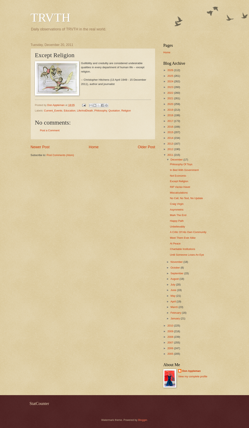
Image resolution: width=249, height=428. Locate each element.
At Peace (175, 243)
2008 (170, 336)
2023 (170, 87)
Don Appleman (191, 370)
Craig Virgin (177, 203)
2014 (170, 137)
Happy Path (177, 220)
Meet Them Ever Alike (183, 237)
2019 (170, 109)
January (176, 318)
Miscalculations (179, 192)
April (173, 301)
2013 (170, 143)
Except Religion (179, 181)
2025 (170, 75)
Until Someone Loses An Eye (187, 254)
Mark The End (178, 215)
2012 (170, 149)
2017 (170, 121)
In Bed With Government (184, 170)
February (176, 312)
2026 (170, 70)
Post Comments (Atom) (60, 155)
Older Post (146, 147)
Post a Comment (50, 130)
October (176, 267)
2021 (170, 98)
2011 (170, 154)
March (175, 307)
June (174, 290)
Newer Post (40, 147)
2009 (170, 331)
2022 (170, 92)
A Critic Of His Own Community (188, 232)
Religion (126, 110)
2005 (170, 353)
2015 (170, 132)
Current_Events (53, 110)
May (173, 295)
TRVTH (50, 17)
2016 (170, 126)
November (177, 261)
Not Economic (178, 175)
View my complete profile (192, 376)
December (177, 159)
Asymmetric (177, 209)
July (173, 284)
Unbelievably (177, 226)
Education (69, 110)
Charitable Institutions (182, 249)
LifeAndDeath (85, 110)
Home (93, 147)
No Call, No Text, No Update (186, 198)
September (177, 273)
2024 (170, 81)
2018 (170, 115)
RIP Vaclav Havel (180, 186)
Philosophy (100, 110)
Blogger (142, 419)
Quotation (114, 110)
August (175, 278)
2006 (170, 348)
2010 (170, 325)
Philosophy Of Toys (181, 164)
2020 (170, 104)
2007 (170, 342)
